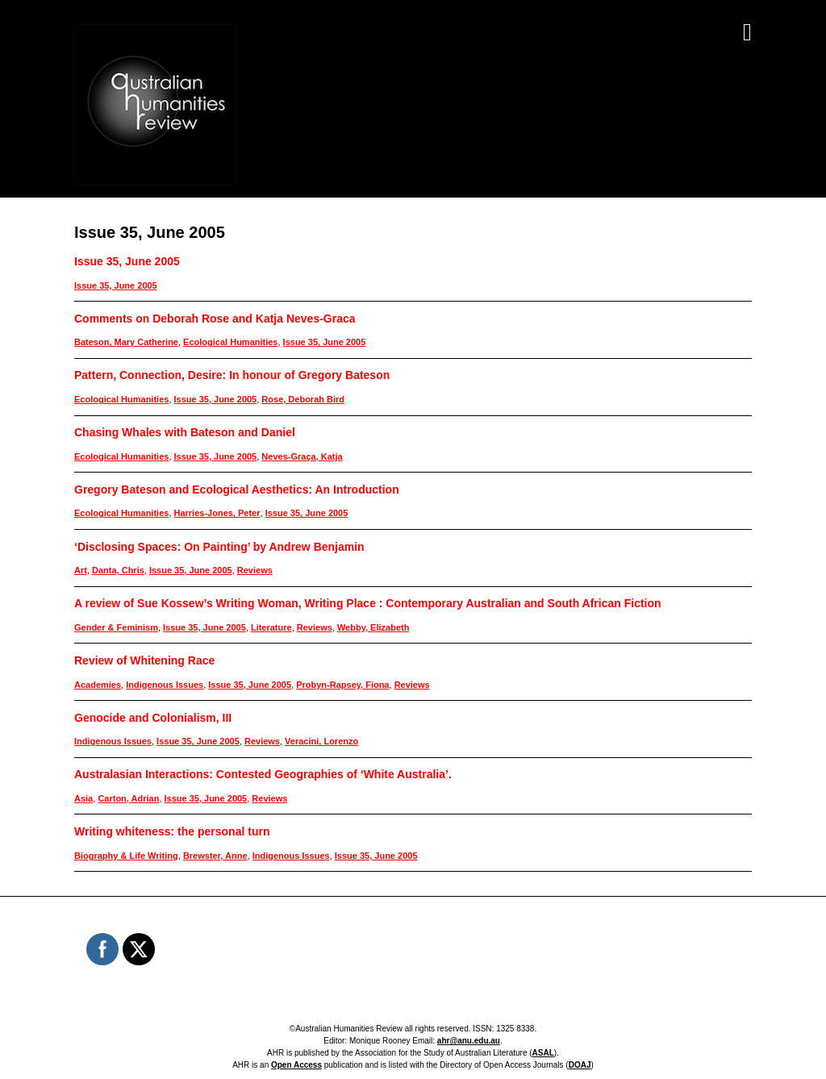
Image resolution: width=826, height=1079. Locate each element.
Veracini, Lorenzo (321, 741)
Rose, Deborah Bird (302, 399)
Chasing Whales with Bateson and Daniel (184, 432)
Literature (271, 627)
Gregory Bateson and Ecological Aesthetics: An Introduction (236, 489)
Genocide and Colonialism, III (153, 717)
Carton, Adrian (128, 798)
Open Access (296, 1064)
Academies (97, 684)
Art (80, 570)
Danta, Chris (118, 570)
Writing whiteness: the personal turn (171, 831)
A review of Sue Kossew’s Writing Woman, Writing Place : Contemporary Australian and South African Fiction (367, 603)
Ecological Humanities (230, 342)
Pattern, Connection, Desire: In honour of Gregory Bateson (232, 375)
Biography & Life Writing (126, 855)
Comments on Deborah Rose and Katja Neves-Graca (215, 318)
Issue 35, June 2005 (127, 261)
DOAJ (580, 1064)
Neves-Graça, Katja (301, 456)
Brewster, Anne (215, 855)
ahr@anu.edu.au (468, 1040)
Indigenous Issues (164, 684)
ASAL (543, 1052)
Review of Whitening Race (144, 660)
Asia (83, 798)
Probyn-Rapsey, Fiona (342, 684)
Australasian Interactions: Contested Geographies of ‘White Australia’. (263, 774)
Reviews (255, 570)
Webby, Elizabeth (373, 627)
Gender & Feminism (116, 627)
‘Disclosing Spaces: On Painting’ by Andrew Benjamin (219, 546)
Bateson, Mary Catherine (126, 342)
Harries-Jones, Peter (217, 513)
